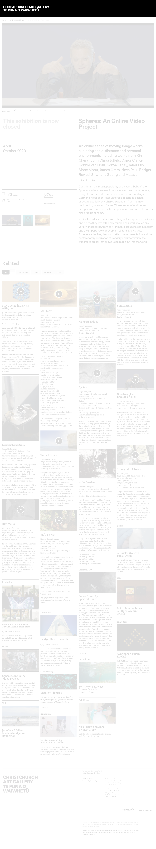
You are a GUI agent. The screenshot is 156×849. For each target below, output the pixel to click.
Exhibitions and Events (17, 20)
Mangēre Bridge (88, 321)
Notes (120, 525)
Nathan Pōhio (48, 195)
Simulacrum (124, 305)
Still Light (46, 310)
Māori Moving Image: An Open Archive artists (130, 611)
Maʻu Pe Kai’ (47, 534)
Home (4, 20)
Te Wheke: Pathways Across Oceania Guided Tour (91, 689)
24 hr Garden (87, 482)
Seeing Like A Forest (129, 469)
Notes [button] (59, 272)
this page (130, 832)
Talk (119, 577)
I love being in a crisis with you (15, 307)
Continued (82, 653)
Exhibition (7, 582)
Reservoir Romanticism (13, 445)
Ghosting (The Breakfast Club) (126, 395)
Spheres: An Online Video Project (38, 20)
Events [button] (36, 272)
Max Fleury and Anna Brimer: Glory (92, 728)
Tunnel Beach (48, 455)
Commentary (85, 569)
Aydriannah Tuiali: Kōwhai (128, 655)
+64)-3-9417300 (110, 797)
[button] (78, 68)
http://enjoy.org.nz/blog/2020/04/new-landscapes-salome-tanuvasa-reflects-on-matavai (55, 599)
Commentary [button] (23, 272)
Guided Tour (85, 659)
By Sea (83, 387)
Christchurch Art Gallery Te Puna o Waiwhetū (26, 9)
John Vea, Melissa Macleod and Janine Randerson (14, 733)
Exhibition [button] (47, 272)
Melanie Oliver (48, 197)
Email (106, 799)
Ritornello (8, 523)
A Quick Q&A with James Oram (128, 554)
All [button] (6, 272)
